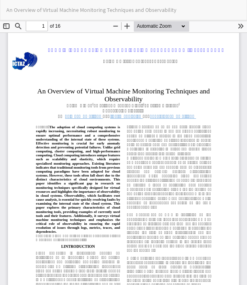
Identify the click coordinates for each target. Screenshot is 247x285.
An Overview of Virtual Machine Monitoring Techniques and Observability (91, 9)
